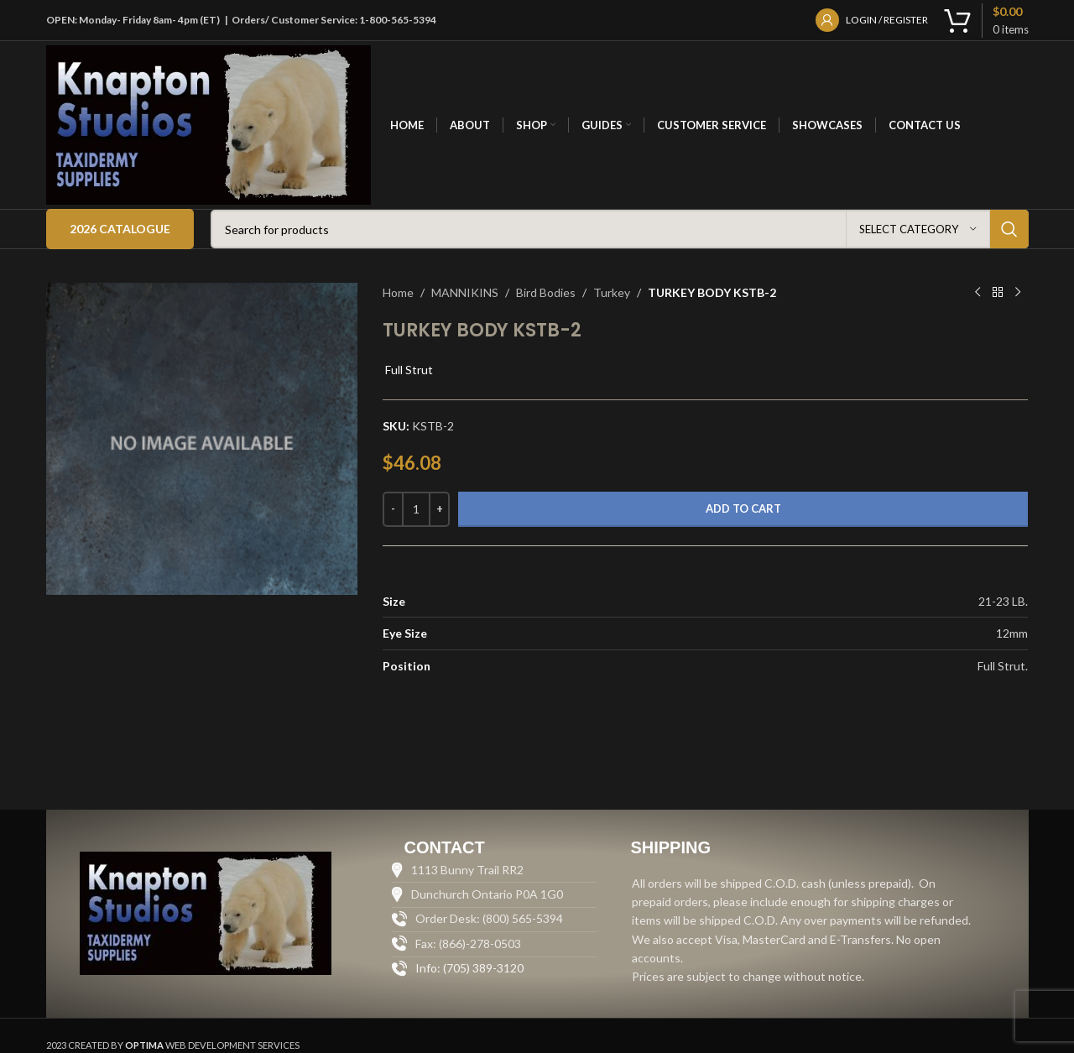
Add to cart (743, 508)
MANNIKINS (464, 292)
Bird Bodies (546, 292)
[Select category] (918, 229)
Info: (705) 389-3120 (469, 968)
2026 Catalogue (120, 229)
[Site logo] (209, 124)
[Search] (620, 229)
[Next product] (1018, 293)
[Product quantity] (416, 509)
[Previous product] (977, 293)
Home (398, 292)
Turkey (611, 292)
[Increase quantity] (439, 509)
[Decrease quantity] (393, 509)
